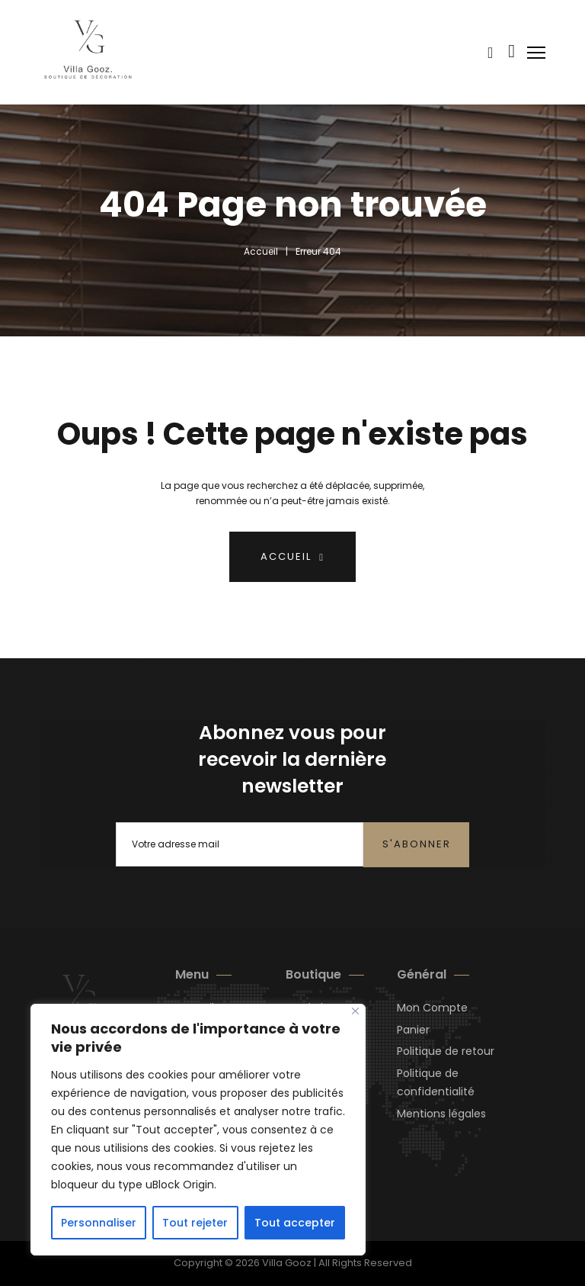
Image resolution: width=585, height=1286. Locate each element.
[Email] (239, 844)
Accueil (261, 251)
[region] (198, 1129)
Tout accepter (294, 1222)
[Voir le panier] (490, 52)
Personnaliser (98, 1222)
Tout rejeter (195, 1222)
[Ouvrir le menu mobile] (537, 53)
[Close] (355, 1011)
